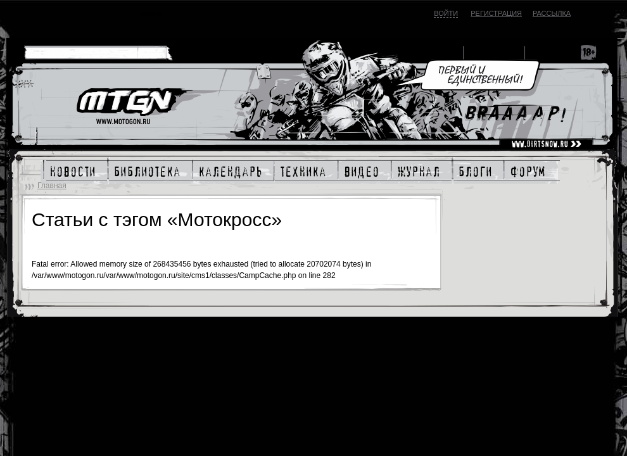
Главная (51, 185)
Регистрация (496, 13)
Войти (446, 13)
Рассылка (552, 13)
